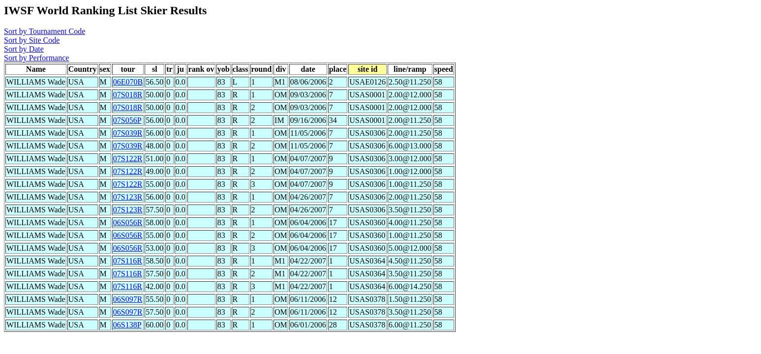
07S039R (128, 133)
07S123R (128, 197)
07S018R (128, 94)
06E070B (128, 82)
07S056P (127, 120)
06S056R (128, 222)
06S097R (128, 299)
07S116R (127, 261)
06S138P (127, 325)
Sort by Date (24, 49)
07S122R (128, 158)
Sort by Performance (36, 58)
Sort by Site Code (32, 40)
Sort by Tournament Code (44, 31)
